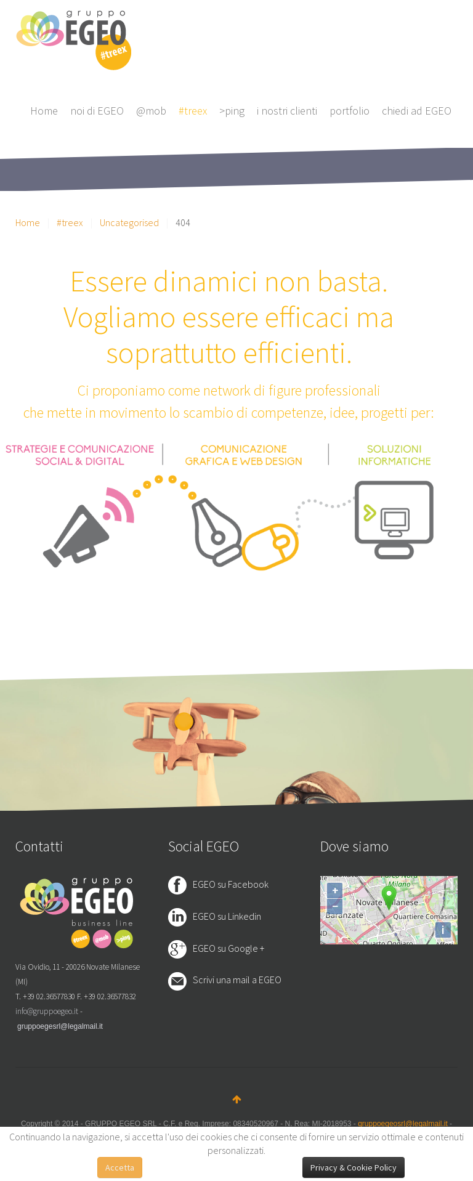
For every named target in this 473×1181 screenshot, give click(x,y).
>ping (232, 110)
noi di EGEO (97, 110)
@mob (151, 110)
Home (44, 110)
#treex (193, 110)
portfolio (349, 110)
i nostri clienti (287, 110)
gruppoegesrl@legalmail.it (60, 1026)
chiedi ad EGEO (416, 110)
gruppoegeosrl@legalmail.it (403, 1123)
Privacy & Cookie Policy (353, 1167)
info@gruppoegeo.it (46, 1011)
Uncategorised (129, 222)
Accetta (119, 1167)
